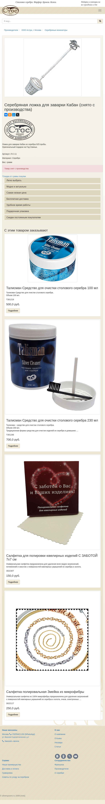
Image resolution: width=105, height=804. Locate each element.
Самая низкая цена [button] (16, 193)
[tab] (52, 180)
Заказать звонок (10, 741)
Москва (5, 734)
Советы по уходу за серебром (15, 777)
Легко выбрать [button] (14, 180)
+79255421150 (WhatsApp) (23, 734)
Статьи (58, 747)
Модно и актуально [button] (16, 186)
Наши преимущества (11, 765)
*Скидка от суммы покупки (14, 176)
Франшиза (59, 765)
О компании (60, 734)
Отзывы (58, 738)
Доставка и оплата (10, 769)
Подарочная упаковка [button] (18, 211)
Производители (61, 769)
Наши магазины (9, 730)
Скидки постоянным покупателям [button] (24, 217)
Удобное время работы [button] (18, 205)
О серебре (59, 773)
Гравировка (7, 773)
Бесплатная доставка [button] (18, 199)
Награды (58, 742)
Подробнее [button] (13, 311)
